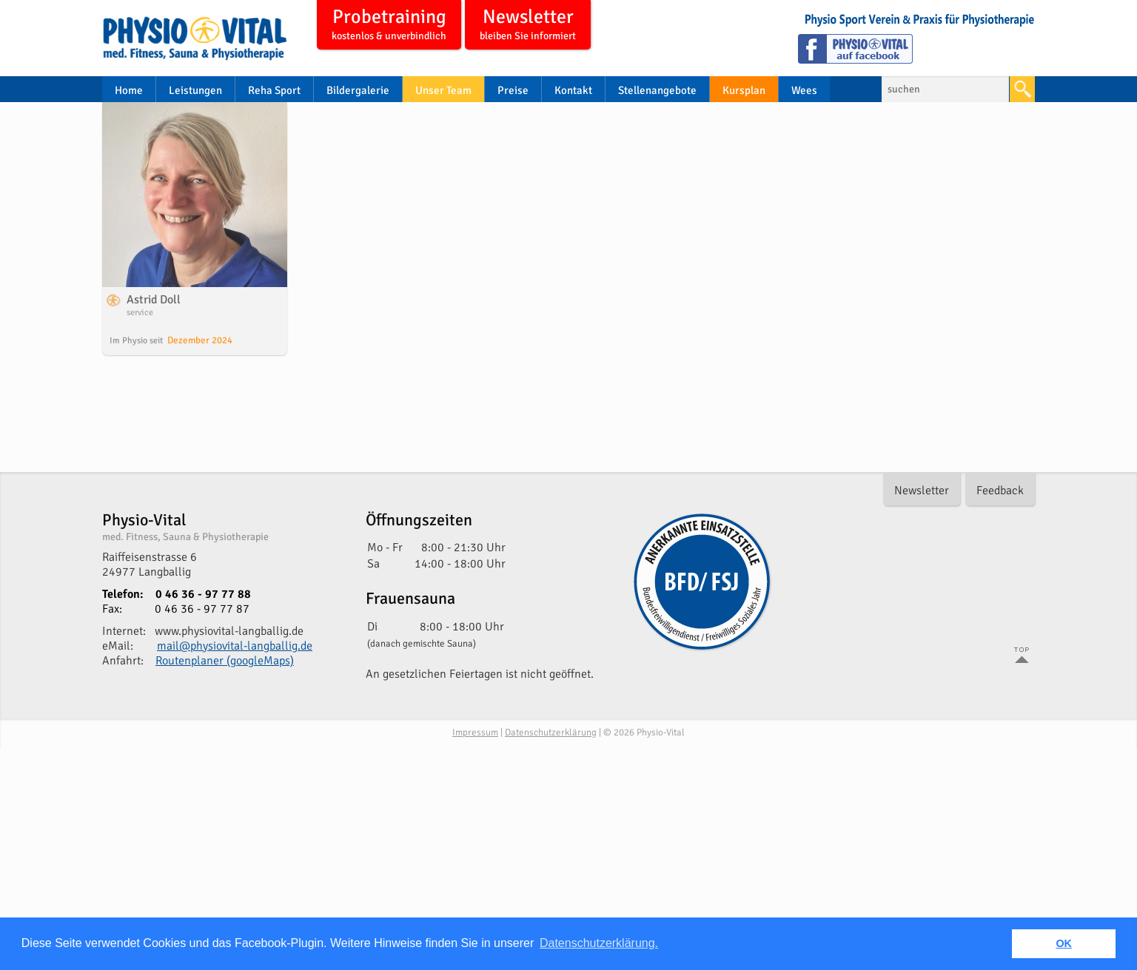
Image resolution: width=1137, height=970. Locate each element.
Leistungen (195, 90)
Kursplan (743, 90)
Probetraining (389, 25)
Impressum (475, 732)
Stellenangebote (657, 90)
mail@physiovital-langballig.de (234, 646)
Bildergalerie (357, 90)
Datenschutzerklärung (551, 732)
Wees (804, 90)
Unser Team (443, 90)
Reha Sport (274, 90)
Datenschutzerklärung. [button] (599, 943)
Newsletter (528, 25)
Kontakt (573, 90)
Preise (513, 90)
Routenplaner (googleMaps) (224, 660)
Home (129, 90)
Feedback (1000, 490)
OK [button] (1064, 943)
